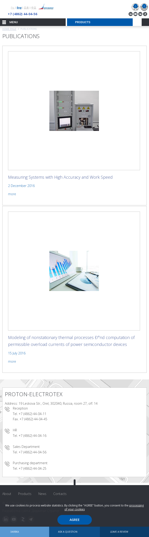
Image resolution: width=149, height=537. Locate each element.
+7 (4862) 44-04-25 (32, 468)
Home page (9, 29)
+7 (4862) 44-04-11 (32, 414)
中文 (33, 7)
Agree (75, 519)
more (12, 194)
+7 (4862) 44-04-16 (32, 435)
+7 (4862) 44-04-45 (33, 419)
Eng (19, 7)
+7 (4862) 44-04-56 (22, 14)
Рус (12, 7)
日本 (26, 7)
